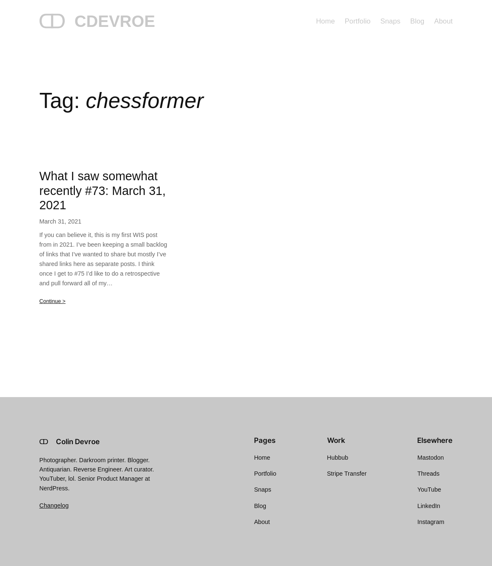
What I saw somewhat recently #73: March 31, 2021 (103, 190)
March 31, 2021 (61, 221)
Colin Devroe (78, 441)
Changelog (54, 505)
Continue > (53, 301)
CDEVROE (114, 21)
